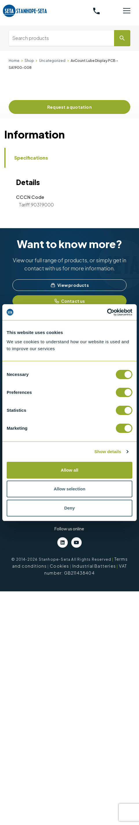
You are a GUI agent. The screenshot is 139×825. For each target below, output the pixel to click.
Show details (107, 451)
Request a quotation (69, 107)
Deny (69, 507)
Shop (29, 60)
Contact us (69, 301)
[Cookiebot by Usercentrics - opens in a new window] (107, 312)
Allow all (69, 470)
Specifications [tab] (31, 158)
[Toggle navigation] (126, 11)
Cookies (59, 566)
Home (14, 60)
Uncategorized (52, 60)
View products (69, 285)
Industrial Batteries (94, 566)
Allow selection (69, 488)
